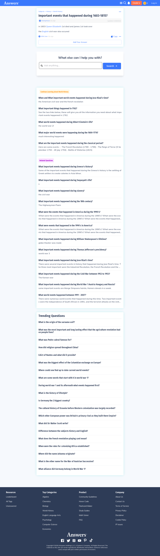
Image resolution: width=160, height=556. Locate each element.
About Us (119, 496)
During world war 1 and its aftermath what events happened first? (69, 385)
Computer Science (49, 524)
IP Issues (119, 524)
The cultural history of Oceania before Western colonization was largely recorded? (76, 407)
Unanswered (11, 506)
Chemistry (46, 501)
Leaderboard (11, 496)
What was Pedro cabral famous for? (55, 339)
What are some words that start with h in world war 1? (63, 377)
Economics (46, 529)
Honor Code (84, 501)
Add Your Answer (80, 42)
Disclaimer (120, 515)
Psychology (47, 519)
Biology (45, 506)
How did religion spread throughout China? (58, 347)
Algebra (45, 496)
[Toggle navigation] (121, 3)
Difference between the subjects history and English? (63, 430)
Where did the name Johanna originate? (56, 453)
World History (57, 11)
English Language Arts (51, 515)
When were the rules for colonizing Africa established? (64, 445)
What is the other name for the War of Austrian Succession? (66, 461)
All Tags (9, 501)
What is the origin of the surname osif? (56, 321)
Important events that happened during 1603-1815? (73, 16)
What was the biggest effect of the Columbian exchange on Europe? (69, 362)
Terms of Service (122, 506)
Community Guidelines (88, 496)
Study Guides (84, 510)
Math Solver (84, 515)
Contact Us (120, 501)
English (45, 31)
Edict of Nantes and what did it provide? (57, 354)
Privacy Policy (121, 510)
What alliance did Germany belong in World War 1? (62, 468)
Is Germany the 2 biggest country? (54, 400)
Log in (154, 3)
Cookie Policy (121, 519)
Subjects (41, 11)
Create (136, 3)
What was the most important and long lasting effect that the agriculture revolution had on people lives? (79, 330)
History (48, 11)
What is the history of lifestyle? (53, 392)
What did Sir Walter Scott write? (53, 423)
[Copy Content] (114, 36)
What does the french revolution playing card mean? (62, 438)
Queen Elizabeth (53, 26)
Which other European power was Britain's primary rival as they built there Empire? (77, 415)
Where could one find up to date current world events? (63, 369)
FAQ (80, 519)
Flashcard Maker (85, 506)
